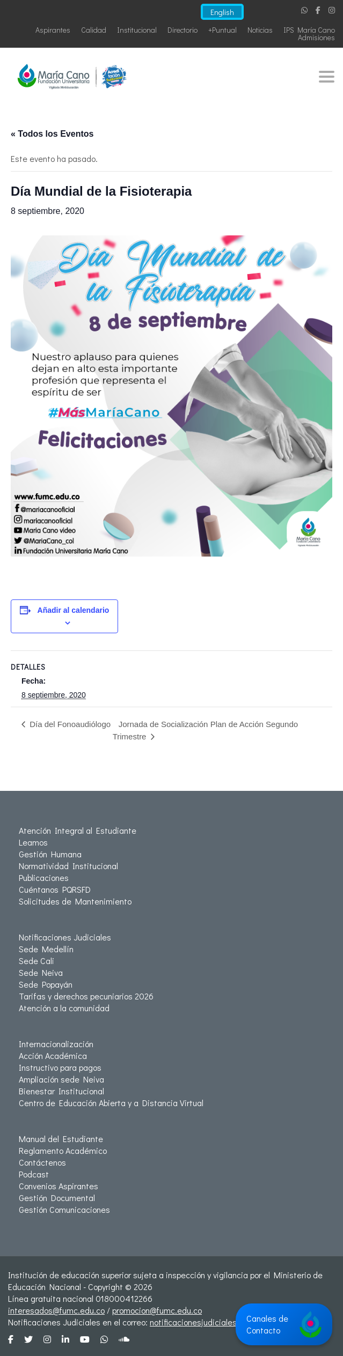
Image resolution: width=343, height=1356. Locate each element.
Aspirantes (52, 30)
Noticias (260, 30)
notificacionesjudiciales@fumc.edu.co (219, 1322)
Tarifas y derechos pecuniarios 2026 (86, 996)
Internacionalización (56, 1043)
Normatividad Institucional (68, 865)
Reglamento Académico (63, 1150)
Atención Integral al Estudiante (77, 830)
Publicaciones (44, 877)
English (222, 12)
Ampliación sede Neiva (61, 1079)
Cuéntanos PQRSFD (55, 889)
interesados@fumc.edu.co (56, 1310)
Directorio (182, 30)
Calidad (93, 30)
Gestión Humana (50, 853)
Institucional (137, 30)
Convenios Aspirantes (58, 1185)
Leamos (33, 842)
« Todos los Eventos (52, 133)
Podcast (34, 1174)
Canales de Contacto (284, 1324)
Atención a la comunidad (64, 1007)
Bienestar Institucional (61, 1090)
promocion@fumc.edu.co (157, 1310)
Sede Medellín (46, 948)
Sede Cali (36, 960)
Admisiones (316, 37)
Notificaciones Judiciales (65, 937)
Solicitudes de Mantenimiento (75, 901)
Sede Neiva (41, 972)
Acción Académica (53, 1055)
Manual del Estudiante (61, 1138)
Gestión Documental (57, 1197)
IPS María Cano (309, 30)
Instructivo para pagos (60, 1067)
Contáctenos (42, 1162)
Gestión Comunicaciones (64, 1209)
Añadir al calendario (74, 610)
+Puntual (222, 30)
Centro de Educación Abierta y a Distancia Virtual (111, 1102)
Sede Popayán (45, 984)
